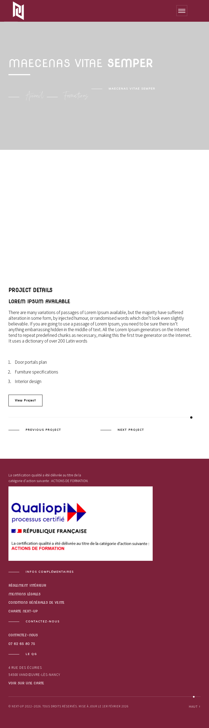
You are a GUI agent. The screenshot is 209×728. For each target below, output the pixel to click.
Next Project (131, 430)
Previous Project (43, 430)
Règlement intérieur (27, 585)
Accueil (35, 96)
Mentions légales (24, 594)
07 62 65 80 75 (21, 644)
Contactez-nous (23, 635)
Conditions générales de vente (36, 602)
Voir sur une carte (26, 683)
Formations (76, 96)
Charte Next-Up (23, 611)
